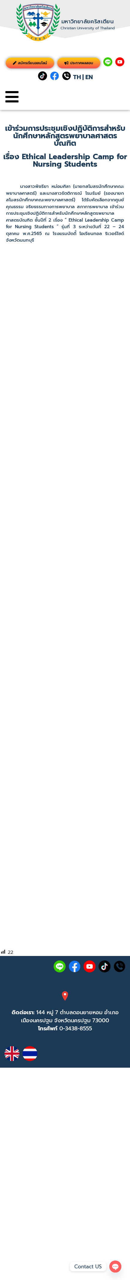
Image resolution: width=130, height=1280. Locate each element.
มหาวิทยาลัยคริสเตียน (87, 21)
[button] (12, 97)
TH (77, 77)
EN (89, 77)
